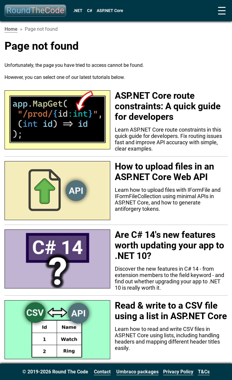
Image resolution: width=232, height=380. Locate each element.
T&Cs (204, 372)
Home (11, 29)
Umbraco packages (137, 372)
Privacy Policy (178, 372)
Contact (102, 372)
